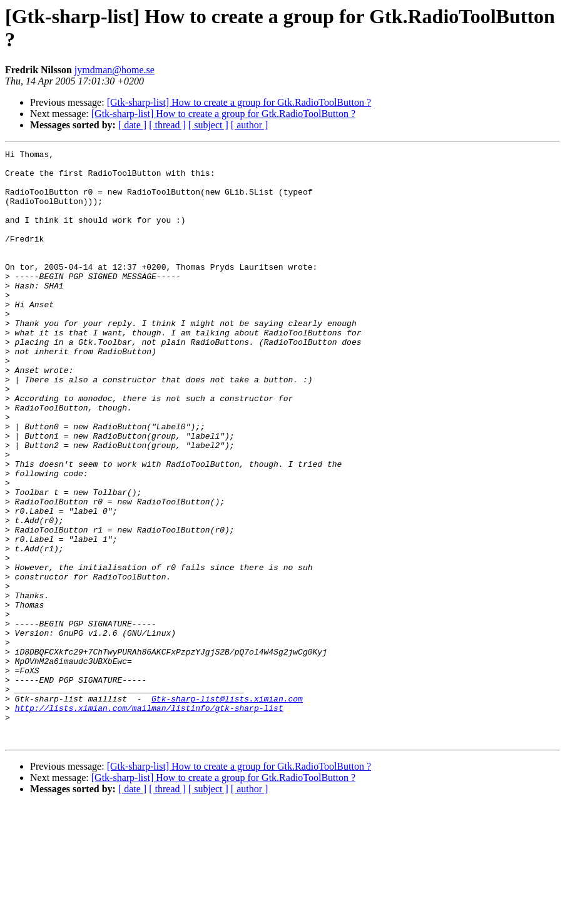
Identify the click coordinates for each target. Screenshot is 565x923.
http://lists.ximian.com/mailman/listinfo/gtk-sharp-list (149, 820)
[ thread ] (167, 125)
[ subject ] (208, 125)
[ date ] (132, 125)
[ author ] (249, 125)
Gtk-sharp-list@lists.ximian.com (227, 809)
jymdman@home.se (114, 69)
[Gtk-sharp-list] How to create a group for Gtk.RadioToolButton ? (239, 102)
